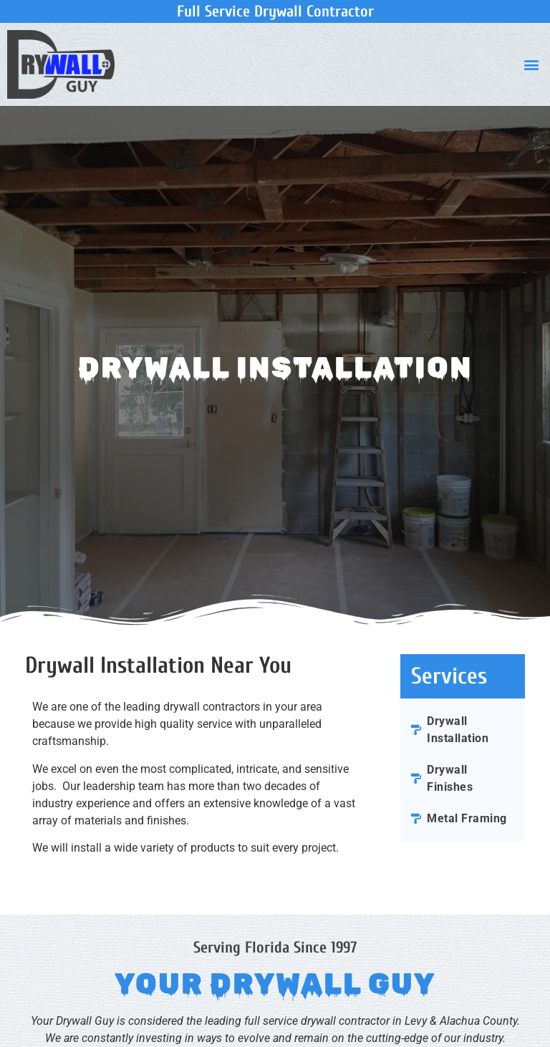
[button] (531, 64)
